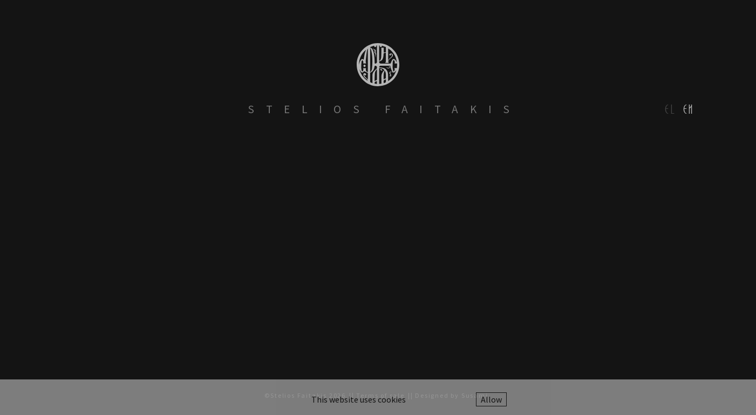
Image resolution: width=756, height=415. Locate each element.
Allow (491, 399)
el (670, 109)
